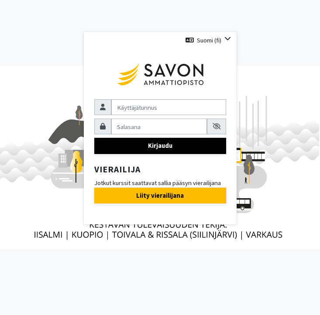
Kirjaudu (160, 145)
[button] (208, 40)
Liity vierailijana (160, 195)
